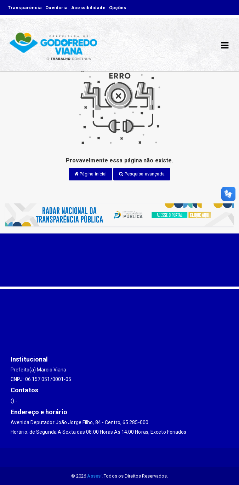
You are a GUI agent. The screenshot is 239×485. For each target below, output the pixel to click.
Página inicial (90, 174)
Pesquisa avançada (142, 174)
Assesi (94, 476)
